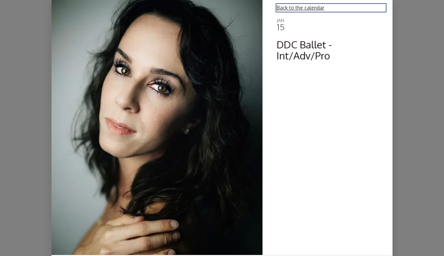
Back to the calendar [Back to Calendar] (300, 8)
